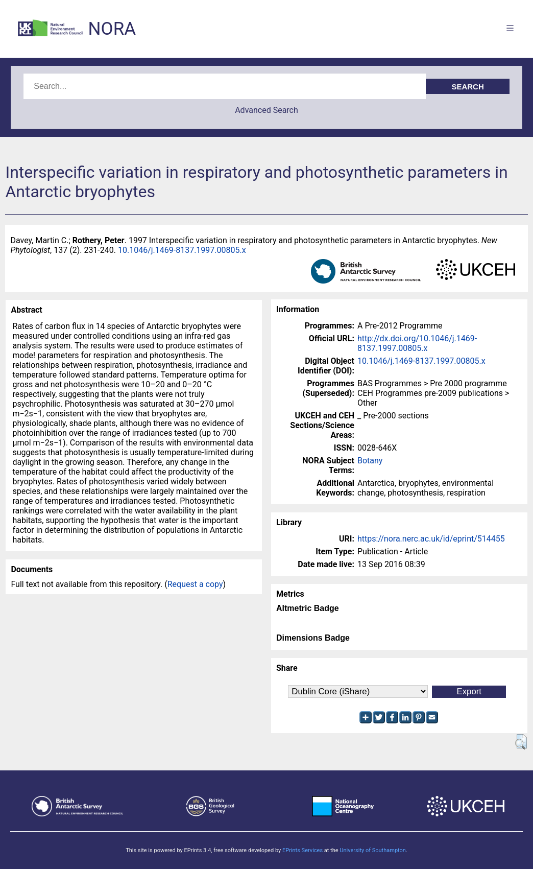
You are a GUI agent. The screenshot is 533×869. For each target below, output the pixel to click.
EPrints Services (302, 850)
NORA (112, 28)
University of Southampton (373, 850)
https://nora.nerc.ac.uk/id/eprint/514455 (431, 539)
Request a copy (195, 584)
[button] (521, 741)
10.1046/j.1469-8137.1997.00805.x (182, 250)
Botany (369, 460)
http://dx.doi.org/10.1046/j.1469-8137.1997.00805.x (417, 343)
